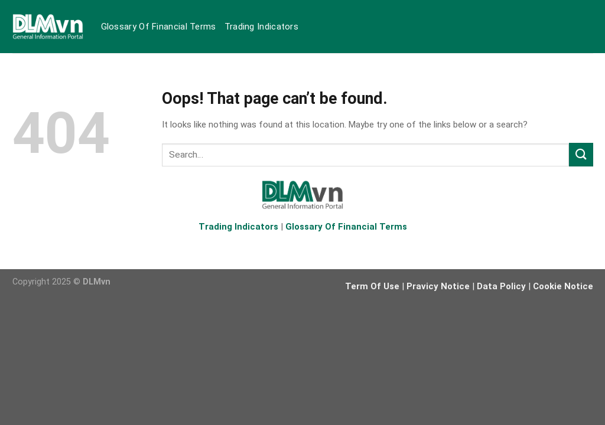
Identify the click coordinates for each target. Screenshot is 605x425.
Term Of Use (372, 286)
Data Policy (501, 286)
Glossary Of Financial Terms (158, 26)
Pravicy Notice (438, 286)
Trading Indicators (261, 26)
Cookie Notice (563, 286)
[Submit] (581, 154)
